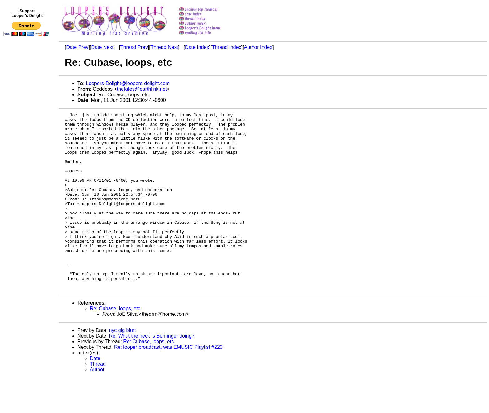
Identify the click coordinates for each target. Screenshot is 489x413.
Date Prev (77, 47)
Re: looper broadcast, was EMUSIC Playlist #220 (168, 382)
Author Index (258, 47)
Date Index (197, 47)
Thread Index (226, 47)
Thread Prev (134, 47)
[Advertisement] (27, 167)
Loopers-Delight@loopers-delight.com (128, 83)
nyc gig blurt (122, 365)
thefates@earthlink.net (142, 89)
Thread (98, 399)
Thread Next (164, 47)
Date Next (102, 47)
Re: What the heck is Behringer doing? (151, 371)
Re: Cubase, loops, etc (115, 344)
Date (95, 393)
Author (97, 405)
